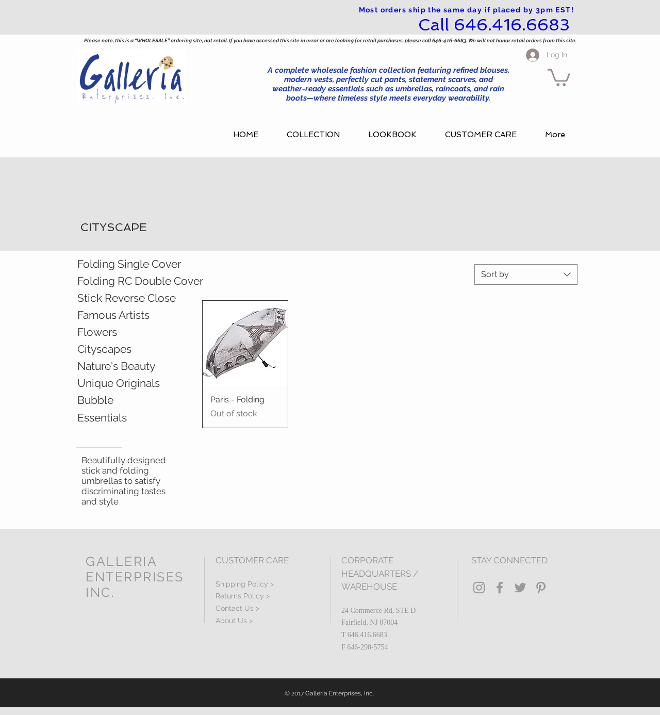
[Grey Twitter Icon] (520, 587)
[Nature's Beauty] (128, 366)
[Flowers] (122, 332)
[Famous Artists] (128, 315)
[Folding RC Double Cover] (140, 281)
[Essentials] (128, 418)
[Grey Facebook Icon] (499, 587)
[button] (559, 76)
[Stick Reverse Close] (126, 298)
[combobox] (526, 274)
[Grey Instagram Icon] (479, 587)
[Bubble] (128, 400)
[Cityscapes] (128, 349)
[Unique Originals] (128, 383)
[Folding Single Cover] (138, 264)
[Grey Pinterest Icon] (541, 587)
